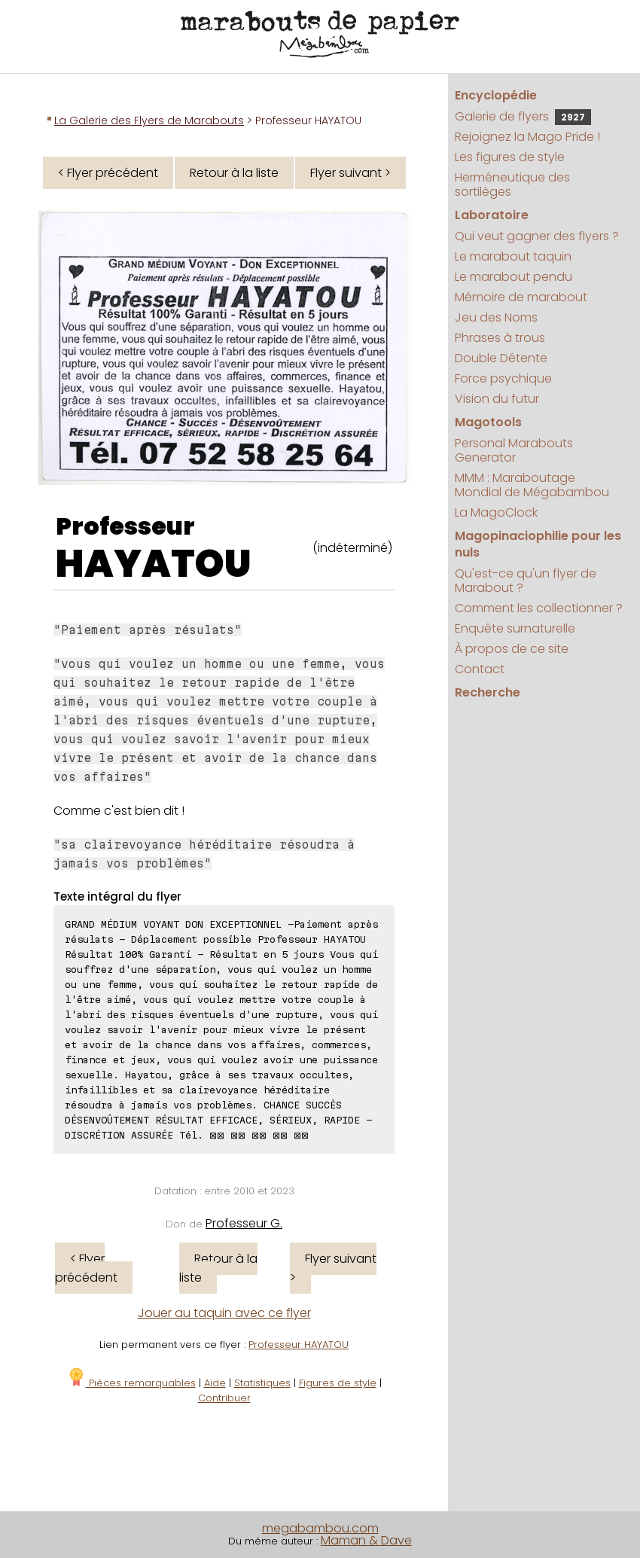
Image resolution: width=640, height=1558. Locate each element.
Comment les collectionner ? (539, 608)
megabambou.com (320, 1528)
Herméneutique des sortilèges (512, 184)
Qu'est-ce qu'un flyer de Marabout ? (525, 580)
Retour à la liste (234, 172)
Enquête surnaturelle (515, 628)
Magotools (488, 422)
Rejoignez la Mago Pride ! (527, 136)
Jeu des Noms (496, 317)
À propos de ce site (511, 648)
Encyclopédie (496, 95)
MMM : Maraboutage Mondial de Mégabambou (532, 485)
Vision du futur (497, 398)
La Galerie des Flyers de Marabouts (149, 120)
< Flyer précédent (108, 172)
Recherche (487, 692)
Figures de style (337, 1383)
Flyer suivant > (350, 172)
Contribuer (224, 1398)
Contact (479, 669)
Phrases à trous (500, 337)
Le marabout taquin (513, 256)
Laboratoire (492, 215)
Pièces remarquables (131, 1383)
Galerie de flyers (523, 116)
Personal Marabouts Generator (514, 450)
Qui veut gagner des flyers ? (537, 236)
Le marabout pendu (513, 276)
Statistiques (262, 1383)
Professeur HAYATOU (298, 1344)
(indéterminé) (352, 547)
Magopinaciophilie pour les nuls (538, 544)
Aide (215, 1383)
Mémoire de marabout (521, 297)
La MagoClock (496, 512)
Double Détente (501, 358)
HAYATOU (153, 564)
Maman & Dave (366, 1540)
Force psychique (503, 378)
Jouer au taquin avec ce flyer (224, 1313)
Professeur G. (244, 1223)
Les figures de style (510, 157)
